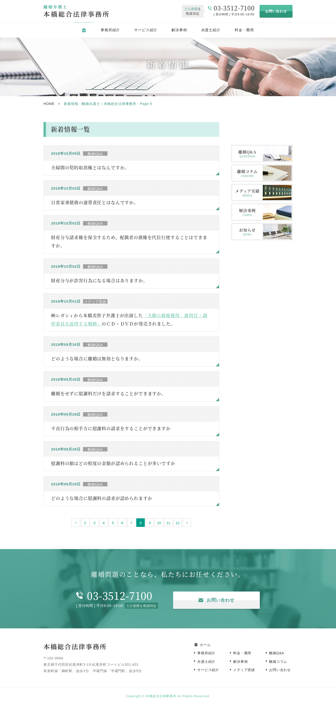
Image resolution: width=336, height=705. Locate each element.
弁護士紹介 (210, 30)
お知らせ (247, 231)
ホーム (205, 645)
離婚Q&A (247, 153)
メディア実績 (247, 192)
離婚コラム (247, 173)
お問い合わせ (276, 11)
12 (178, 523)
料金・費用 (244, 30)
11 (168, 523)
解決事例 (179, 30)
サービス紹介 (145, 30)
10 (159, 523)
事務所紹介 (110, 30)
